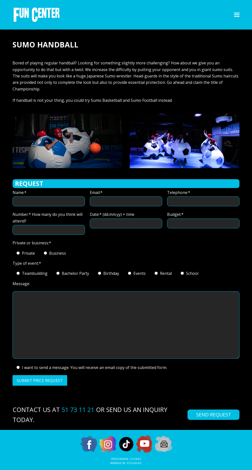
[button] (236, 15)
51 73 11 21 (78, 409)
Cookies (135, 459)
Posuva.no (134, 463)
